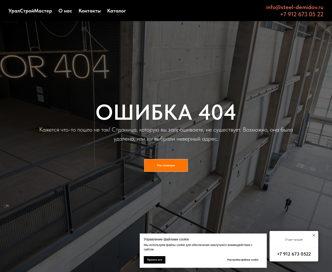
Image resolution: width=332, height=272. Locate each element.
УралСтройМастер (30, 11)
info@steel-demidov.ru (295, 7)
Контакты (90, 11)
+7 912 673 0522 (294, 254)
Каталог (116, 11)
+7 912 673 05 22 (302, 14)
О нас (65, 11)
